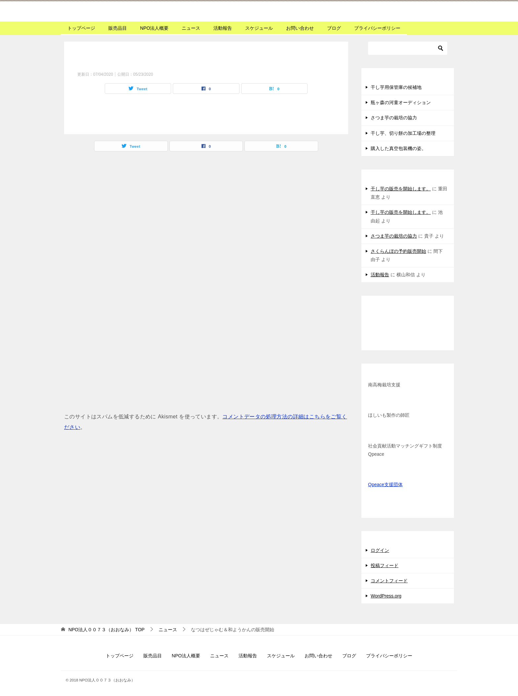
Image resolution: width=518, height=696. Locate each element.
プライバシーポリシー (377, 28)
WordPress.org (386, 596)
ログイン (380, 550)
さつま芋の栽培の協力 (394, 117)
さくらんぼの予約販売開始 (398, 251)
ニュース (191, 28)
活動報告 (222, 28)
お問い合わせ (300, 28)
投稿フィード (384, 565)
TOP (106, 629)
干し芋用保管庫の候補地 (396, 87)
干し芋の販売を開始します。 (401, 188)
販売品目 (117, 28)
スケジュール (259, 28)
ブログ (334, 28)
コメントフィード (389, 580)
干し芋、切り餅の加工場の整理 (403, 133)
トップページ (81, 28)
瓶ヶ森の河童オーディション (401, 102)
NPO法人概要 (154, 28)
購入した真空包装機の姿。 (398, 148)
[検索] (407, 48)
